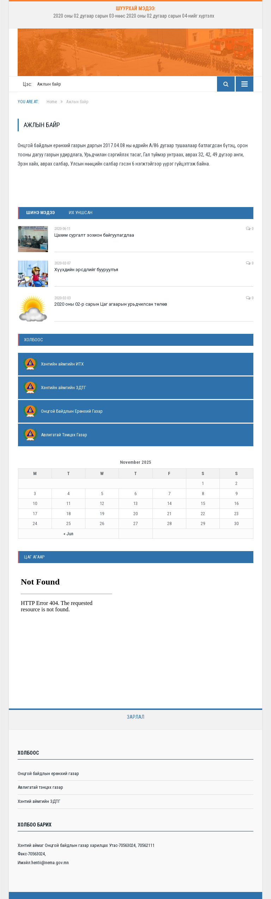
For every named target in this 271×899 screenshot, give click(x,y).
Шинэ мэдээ (40, 212)
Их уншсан (80, 212)
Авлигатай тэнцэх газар (40, 787)
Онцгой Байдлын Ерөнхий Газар (72, 411)
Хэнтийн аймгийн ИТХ (62, 364)
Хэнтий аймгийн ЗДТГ (39, 801)
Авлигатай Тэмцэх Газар (64, 434)
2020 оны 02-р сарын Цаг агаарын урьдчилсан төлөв (110, 304)
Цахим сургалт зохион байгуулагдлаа (94, 235)
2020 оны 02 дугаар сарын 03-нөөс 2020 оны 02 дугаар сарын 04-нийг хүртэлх (133, 16)
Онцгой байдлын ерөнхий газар (48, 773)
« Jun (68, 533)
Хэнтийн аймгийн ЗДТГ (63, 387)
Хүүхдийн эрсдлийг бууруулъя (86, 269)
